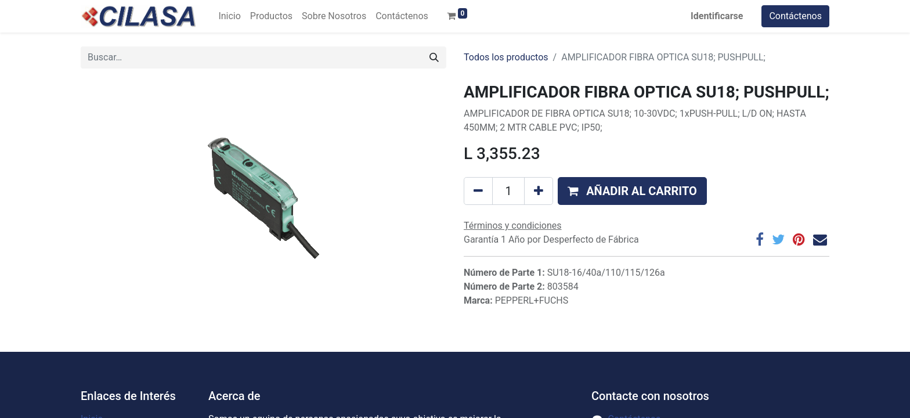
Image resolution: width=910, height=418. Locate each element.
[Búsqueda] (434, 57)
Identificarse (717, 15)
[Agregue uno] (538, 191)
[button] (632, 191)
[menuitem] (229, 16)
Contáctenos (795, 15)
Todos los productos (506, 57)
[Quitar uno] (478, 191)
